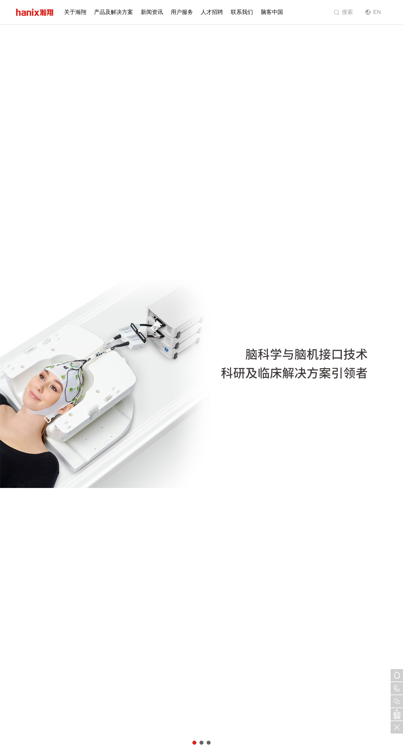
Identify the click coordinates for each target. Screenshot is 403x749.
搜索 (347, 12)
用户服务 (182, 12)
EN (377, 12)
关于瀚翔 (75, 12)
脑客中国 (272, 12)
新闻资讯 (152, 12)
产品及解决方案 (113, 12)
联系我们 (242, 12)
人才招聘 (212, 12)
